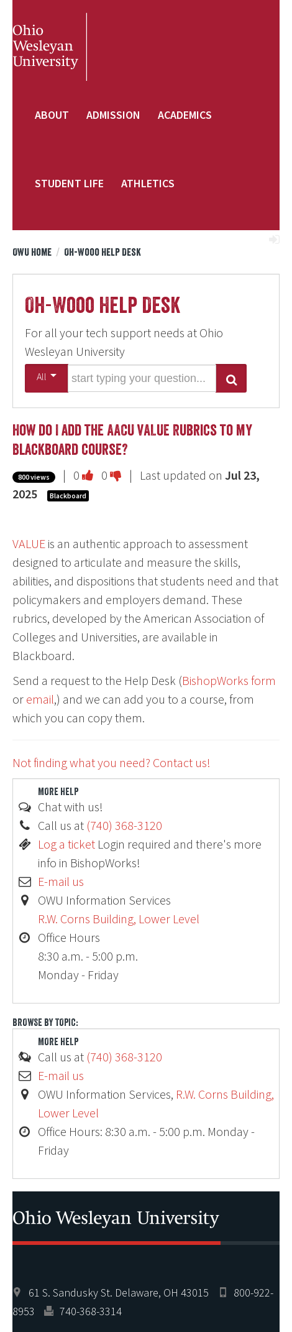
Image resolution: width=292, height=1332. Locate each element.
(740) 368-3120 (124, 825)
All (47, 376)
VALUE (28, 543)
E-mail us (61, 881)
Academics (185, 115)
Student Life (69, 183)
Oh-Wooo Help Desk (102, 252)
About (52, 115)
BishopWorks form (229, 680)
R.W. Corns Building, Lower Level (118, 918)
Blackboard (68, 495)
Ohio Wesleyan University (49, 46)
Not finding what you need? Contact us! (111, 762)
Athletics (148, 183)
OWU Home (32, 252)
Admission (113, 115)
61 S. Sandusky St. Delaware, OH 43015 (119, 1292)
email (40, 699)
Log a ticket (66, 844)
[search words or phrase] (142, 378)
